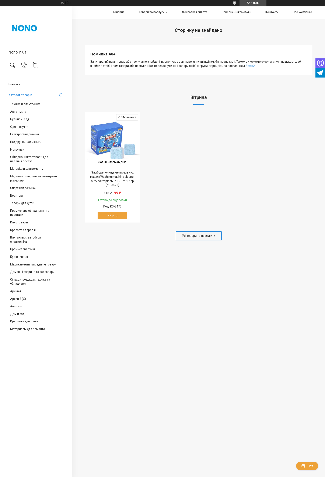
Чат (307, 466)
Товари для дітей (22, 203)
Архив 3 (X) (18, 299)
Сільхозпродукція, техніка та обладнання (30, 281)
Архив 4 (15, 291)
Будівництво (19, 256)
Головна (119, 12)
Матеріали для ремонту (26, 168)
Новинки (14, 84)
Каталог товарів (20, 95)
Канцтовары (19, 222)
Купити (113, 215)
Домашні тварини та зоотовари (32, 272)
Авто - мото (18, 111)
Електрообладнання (24, 134)
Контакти (272, 12)
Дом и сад (17, 314)
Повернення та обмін (236, 12)
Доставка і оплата (194, 12)
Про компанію (302, 12)
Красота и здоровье (24, 321)
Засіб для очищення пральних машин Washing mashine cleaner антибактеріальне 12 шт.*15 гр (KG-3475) (112, 179)
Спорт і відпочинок (23, 188)
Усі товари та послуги (197, 235)
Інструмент (18, 149)
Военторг (16, 195)
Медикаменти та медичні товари (33, 264)
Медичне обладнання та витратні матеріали (33, 178)
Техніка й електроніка (25, 104)
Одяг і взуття (19, 126)
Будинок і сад (19, 119)
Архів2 (250, 66)
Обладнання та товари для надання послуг (29, 159)
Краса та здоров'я (23, 230)
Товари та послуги (151, 12)
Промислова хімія (22, 249)
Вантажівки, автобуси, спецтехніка (25, 239)
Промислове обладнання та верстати (29, 213)
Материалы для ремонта (27, 329)
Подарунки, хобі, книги (25, 142)
